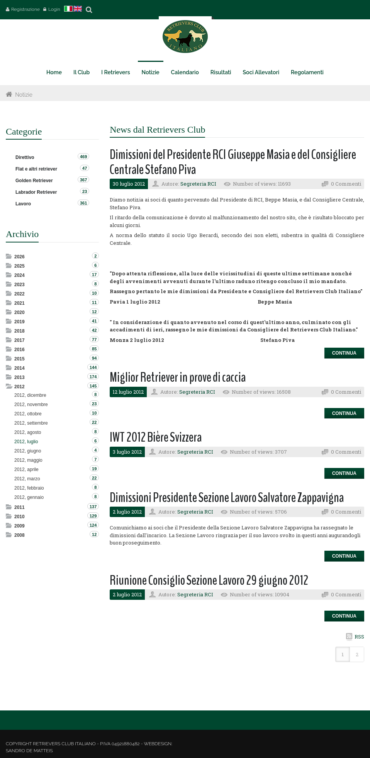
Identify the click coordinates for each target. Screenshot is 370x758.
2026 (19, 256)
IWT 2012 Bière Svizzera (156, 437)
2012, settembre (31, 423)
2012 (19, 386)
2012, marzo (27, 478)
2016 (19, 349)
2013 (19, 377)
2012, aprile (26, 469)
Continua (344, 353)
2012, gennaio (29, 497)
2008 (19, 535)
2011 (19, 507)
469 (83, 156)
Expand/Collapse (9, 256)
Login (54, 9)
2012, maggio (28, 460)
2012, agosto (27, 432)
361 (83, 203)
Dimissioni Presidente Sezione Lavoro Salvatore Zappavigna (227, 497)
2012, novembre (31, 404)
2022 (19, 294)
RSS (359, 636)
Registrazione (25, 9)
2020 (19, 312)
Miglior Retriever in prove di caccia (178, 377)
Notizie (23, 95)
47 (84, 168)
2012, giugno (27, 451)
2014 (19, 368)
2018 (19, 331)
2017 (19, 340)
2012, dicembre (30, 395)
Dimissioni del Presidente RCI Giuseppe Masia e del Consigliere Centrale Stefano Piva (233, 162)
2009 (19, 526)
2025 (19, 266)
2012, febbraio (29, 488)
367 (83, 180)
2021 (19, 303)
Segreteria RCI (198, 183)
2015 (19, 359)
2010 (19, 516)
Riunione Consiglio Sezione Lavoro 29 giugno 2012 (209, 580)
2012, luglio (26, 441)
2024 (19, 275)
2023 (19, 284)
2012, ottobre (28, 414)
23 (84, 191)
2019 (19, 321)
